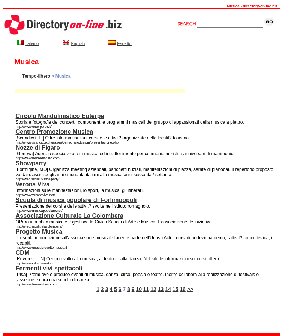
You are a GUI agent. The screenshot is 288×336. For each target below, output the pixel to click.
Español (124, 43)
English (78, 43)
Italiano (32, 43)
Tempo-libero (36, 76)
